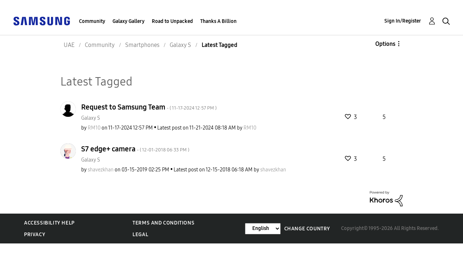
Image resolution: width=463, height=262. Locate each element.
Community (92, 21)
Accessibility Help (49, 223)
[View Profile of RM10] (94, 128)
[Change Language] (263, 228)
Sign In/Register (402, 21)
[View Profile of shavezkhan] (101, 170)
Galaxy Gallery (128, 21)
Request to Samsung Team (149, 107)
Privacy (34, 234)
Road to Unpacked (172, 21)
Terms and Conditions (163, 223)
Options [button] (385, 43)
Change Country (307, 229)
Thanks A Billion (218, 21)
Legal (140, 234)
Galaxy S (90, 118)
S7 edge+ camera (135, 148)
